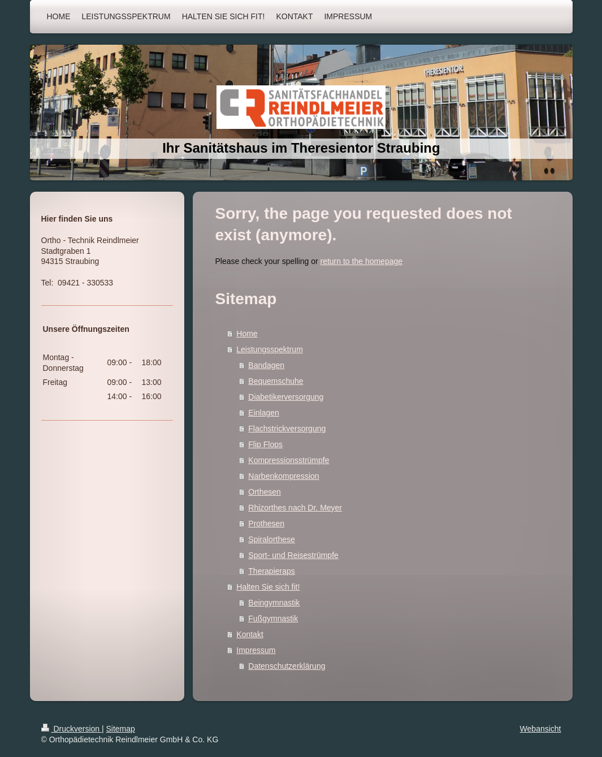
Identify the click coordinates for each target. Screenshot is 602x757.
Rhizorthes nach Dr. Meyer (295, 507)
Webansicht (540, 728)
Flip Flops (265, 444)
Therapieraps (271, 571)
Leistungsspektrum (269, 349)
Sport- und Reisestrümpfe (293, 555)
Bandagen (266, 365)
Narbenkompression (283, 476)
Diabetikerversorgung (285, 396)
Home (246, 333)
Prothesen (266, 523)
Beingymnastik (274, 602)
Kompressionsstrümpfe (288, 460)
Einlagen (263, 412)
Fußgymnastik (273, 618)
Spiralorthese (271, 539)
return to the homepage (362, 261)
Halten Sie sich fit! (268, 586)
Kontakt (249, 634)
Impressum (255, 650)
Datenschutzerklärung (286, 666)
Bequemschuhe (275, 381)
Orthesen (264, 491)
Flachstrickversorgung (287, 428)
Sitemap (120, 728)
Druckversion (71, 728)
